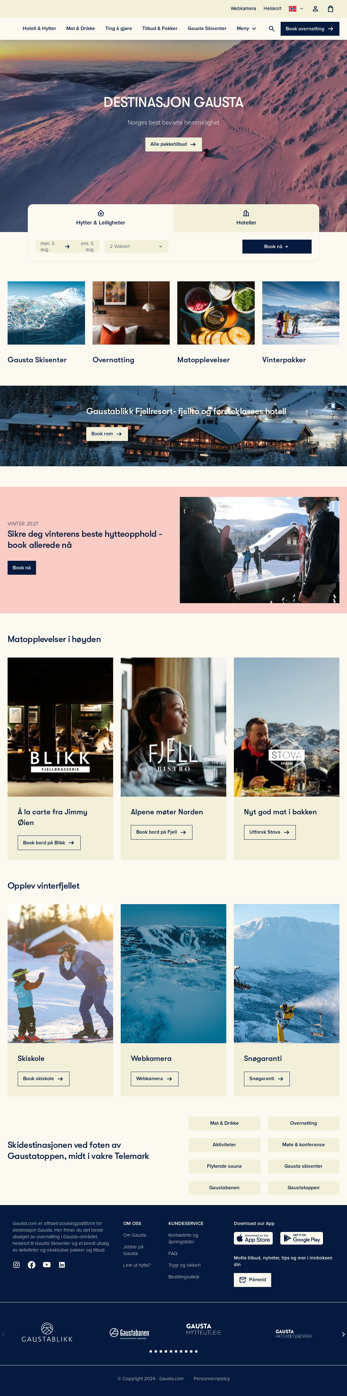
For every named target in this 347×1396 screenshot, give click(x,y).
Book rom (107, 434)
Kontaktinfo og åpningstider (183, 1238)
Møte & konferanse (303, 1145)
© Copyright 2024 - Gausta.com (151, 1378)
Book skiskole (43, 1079)
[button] (136, 246)
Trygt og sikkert (184, 1265)
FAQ (172, 1253)
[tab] (101, 218)
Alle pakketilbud (173, 144)
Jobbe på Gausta (133, 1250)
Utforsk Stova (269, 832)
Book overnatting (310, 28)
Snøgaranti (266, 1079)
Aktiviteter (224, 1145)
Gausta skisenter (303, 1166)
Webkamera (154, 1079)
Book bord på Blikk (49, 842)
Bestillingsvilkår (184, 1277)
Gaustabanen (224, 1188)
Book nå (277, 246)
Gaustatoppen (304, 1188)
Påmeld (252, 1280)
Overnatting (303, 1123)
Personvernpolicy (212, 1378)
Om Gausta (134, 1235)
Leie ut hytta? (137, 1265)
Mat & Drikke (224, 1123)
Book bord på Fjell (161, 832)
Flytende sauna (224, 1166)
